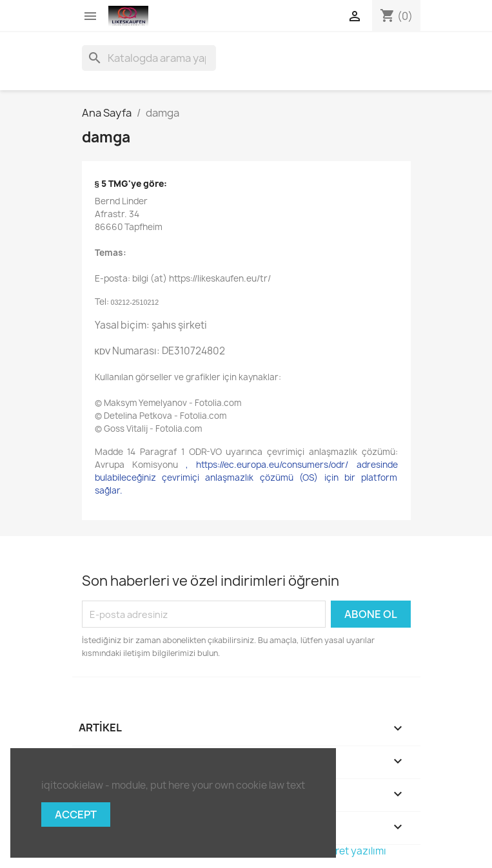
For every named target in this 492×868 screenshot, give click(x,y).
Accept (76, 814)
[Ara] (149, 58)
